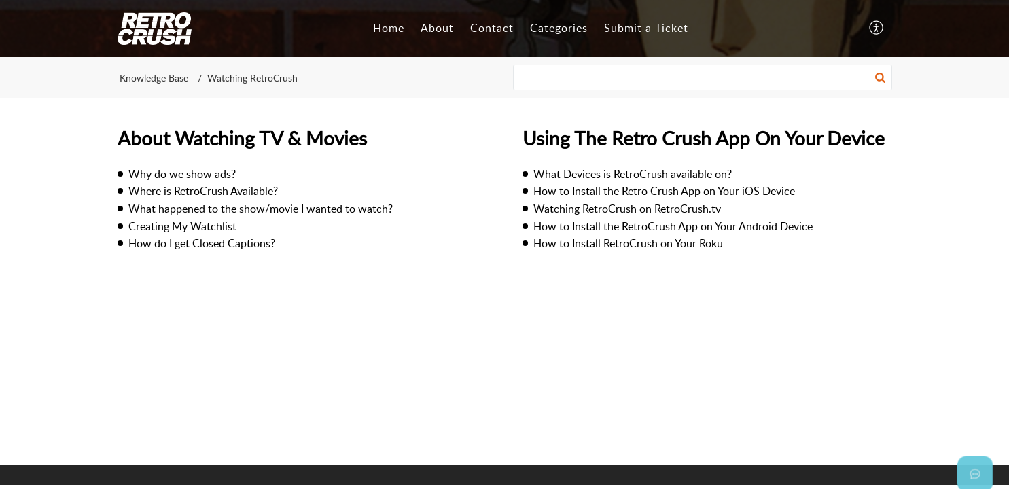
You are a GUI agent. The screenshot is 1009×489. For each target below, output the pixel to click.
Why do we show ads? (182, 173)
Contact (492, 27)
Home (388, 27)
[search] (702, 77)
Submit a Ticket (646, 27)
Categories (559, 27)
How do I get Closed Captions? (201, 243)
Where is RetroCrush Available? (203, 190)
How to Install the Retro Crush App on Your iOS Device (664, 190)
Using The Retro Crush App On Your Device (704, 138)
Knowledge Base (154, 77)
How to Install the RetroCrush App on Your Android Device (673, 226)
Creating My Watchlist (182, 226)
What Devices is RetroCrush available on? (632, 173)
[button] (877, 28)
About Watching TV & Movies (242, 138)
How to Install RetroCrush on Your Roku (628, 243)
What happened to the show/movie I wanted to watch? (260, 208)
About (437, 27)
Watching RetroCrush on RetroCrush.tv (627, 208)
